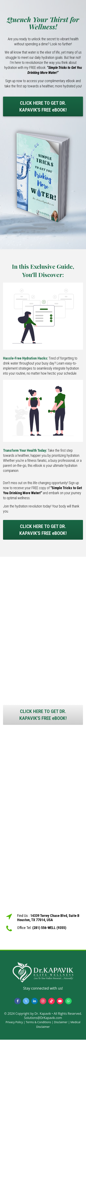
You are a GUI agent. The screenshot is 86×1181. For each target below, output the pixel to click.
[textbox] (43, 641)
